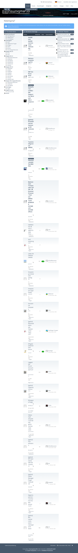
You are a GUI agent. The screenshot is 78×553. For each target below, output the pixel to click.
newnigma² (9, 40)
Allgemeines (11, 37)
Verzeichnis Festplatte (30, 306)
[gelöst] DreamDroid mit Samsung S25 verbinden (31, 125)
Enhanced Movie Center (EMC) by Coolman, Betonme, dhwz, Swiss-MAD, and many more (64, 46)
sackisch (50, 62)
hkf (29, 279)
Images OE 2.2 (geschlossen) (13, 81)
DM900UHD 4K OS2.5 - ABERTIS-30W (31, 228)
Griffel (49, 371)
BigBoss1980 (31, 77)
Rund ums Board (10, 34)
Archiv (7, 93)
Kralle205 (30, 294)
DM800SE (10, 71)
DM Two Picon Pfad (30, 73)
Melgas (29, 233)
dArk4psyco (30, 405)
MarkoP (30, 63)
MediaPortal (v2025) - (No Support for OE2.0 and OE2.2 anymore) (31, 95)
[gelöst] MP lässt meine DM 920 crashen (30, 460)
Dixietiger (50, 350)
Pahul (29, 50)
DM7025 (9, 74)
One (9, 53)
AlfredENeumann (52, 148)
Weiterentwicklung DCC (31, 60)
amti (49, 229)
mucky (49, 405)
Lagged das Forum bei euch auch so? (30, 366)
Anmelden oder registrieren (70, 2)
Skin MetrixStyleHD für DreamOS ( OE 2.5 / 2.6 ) (63, 50)
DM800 (9, 70)
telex (29, 310)
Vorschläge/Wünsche (13, 50)
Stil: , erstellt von (39, 550)
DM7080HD (10, 60)
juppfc (29, 242)
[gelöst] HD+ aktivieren (30, 442)
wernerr (30, 263)
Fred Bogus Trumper (53, 330)
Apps (9, 88)
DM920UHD (10, 64)
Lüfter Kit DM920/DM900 (31, 255)
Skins (9, 46)
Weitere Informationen (13, 26)
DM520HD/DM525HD (12, 57)
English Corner (10, 90)
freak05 (29, 506)
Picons (9, 48)
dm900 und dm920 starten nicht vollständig (30, 43)
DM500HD (10, 68)
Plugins (9, 45)
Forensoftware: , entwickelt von (39, 549)
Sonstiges (8, 87)
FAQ (9, 42)
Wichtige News (11, 36)
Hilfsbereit (50, 76)
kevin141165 (30, 431)
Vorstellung (10, 39)
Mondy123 (30, 450)
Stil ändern (53, 545)
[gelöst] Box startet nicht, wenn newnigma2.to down (31, 522)
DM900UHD (10, 62)
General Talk (11, 91)
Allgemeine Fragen (12, 43)
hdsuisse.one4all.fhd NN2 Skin (31, 163)
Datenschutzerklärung (10, 545)
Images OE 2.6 (9, 51)
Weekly (9, 65)
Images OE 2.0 (9, 67)
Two (9, 54)
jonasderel (50, 100)
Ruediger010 (31, 150)
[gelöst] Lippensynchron (31, 387)
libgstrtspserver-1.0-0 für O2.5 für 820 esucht (30, 499)
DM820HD (10, 59)
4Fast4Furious (51, 128)
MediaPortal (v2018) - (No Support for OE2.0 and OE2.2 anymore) (64, 40)
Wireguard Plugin (31, 401)
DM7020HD (10, 76)
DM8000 (9, 73)
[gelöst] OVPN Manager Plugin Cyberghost (31, 479)
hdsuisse (30, 172)
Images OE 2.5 (9, 56)
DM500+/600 (11, 79)
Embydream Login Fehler (31, 290)
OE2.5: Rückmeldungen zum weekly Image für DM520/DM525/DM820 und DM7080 (63, 55)
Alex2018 (50, 45)
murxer (29, 352)
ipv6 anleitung (31, 240)
